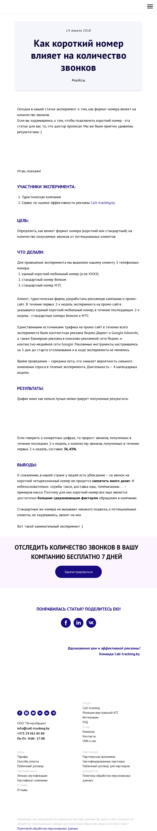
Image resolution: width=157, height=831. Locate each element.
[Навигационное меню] (150, 6)
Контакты (89, 736)
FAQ (85, 722)
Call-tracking (91, 708)
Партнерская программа (99, 757)
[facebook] (66, 623)
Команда (89, 732)
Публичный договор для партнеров (106, 766)
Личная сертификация (32, 776)
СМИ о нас (89, 741)
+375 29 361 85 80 (30, 733)
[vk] (91, 623)
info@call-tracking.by (33, 728)
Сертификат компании (32, 780)
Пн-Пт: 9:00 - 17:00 (31, 738)
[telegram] (53, 713)
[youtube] (33, 713)
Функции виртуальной (98, 713)
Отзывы (22, 790)
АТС (116, 713)
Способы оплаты (28, 761)
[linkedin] (78, 623)
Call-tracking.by (103, 202)
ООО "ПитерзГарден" (31, 723)
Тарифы (22, 757)
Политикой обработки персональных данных (47, 828)
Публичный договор (30, 766)
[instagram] (26, 713)
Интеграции (91, 717)
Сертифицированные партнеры (104, 761)
